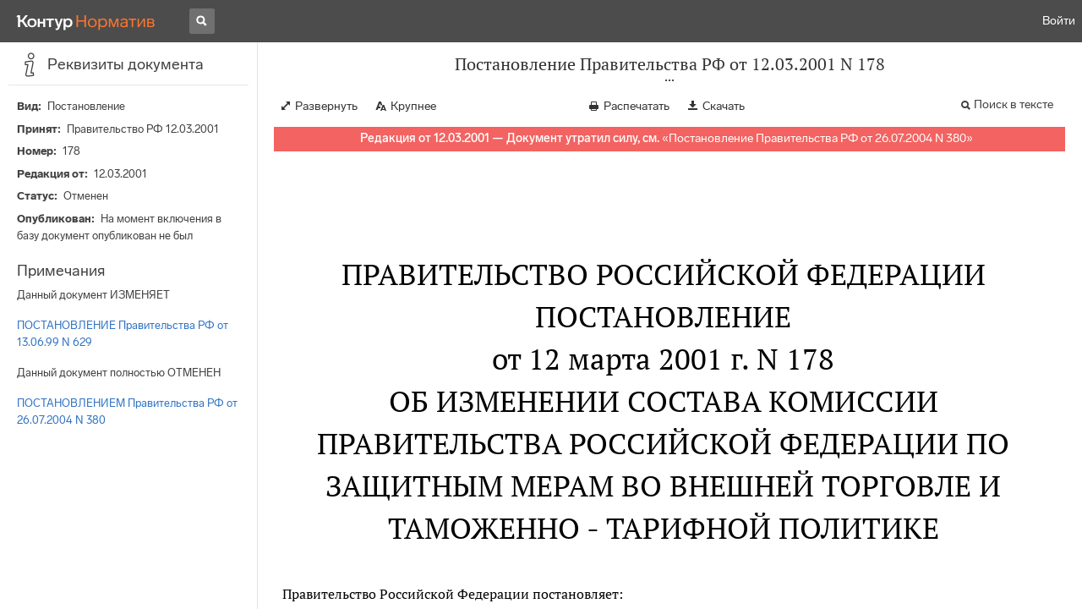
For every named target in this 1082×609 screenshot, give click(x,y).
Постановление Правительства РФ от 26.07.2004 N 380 (817, 138)
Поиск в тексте (1013, 104)
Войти (1058, 21)
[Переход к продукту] (86, 21)
